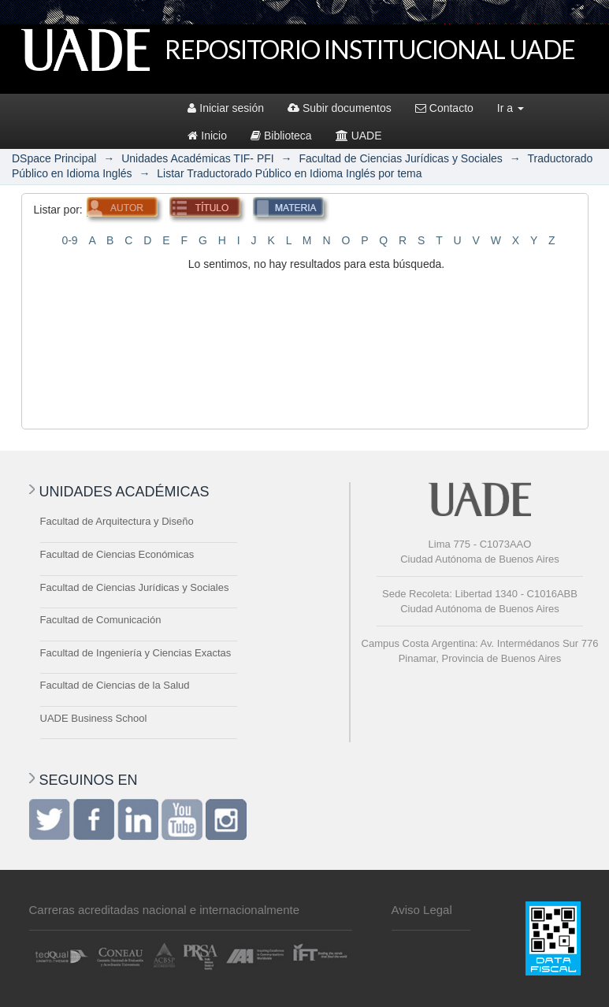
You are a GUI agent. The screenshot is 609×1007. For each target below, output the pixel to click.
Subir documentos (340, 108)
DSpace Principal (54, 158)
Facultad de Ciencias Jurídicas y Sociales (400, 158)
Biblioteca (281, 135)
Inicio (207, 135)
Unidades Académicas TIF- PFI (197, 158)
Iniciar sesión (226, 108)
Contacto (444, 108)
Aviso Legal (422, 909)
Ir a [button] (510, 108)
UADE (359, 135)
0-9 (69, 240)
